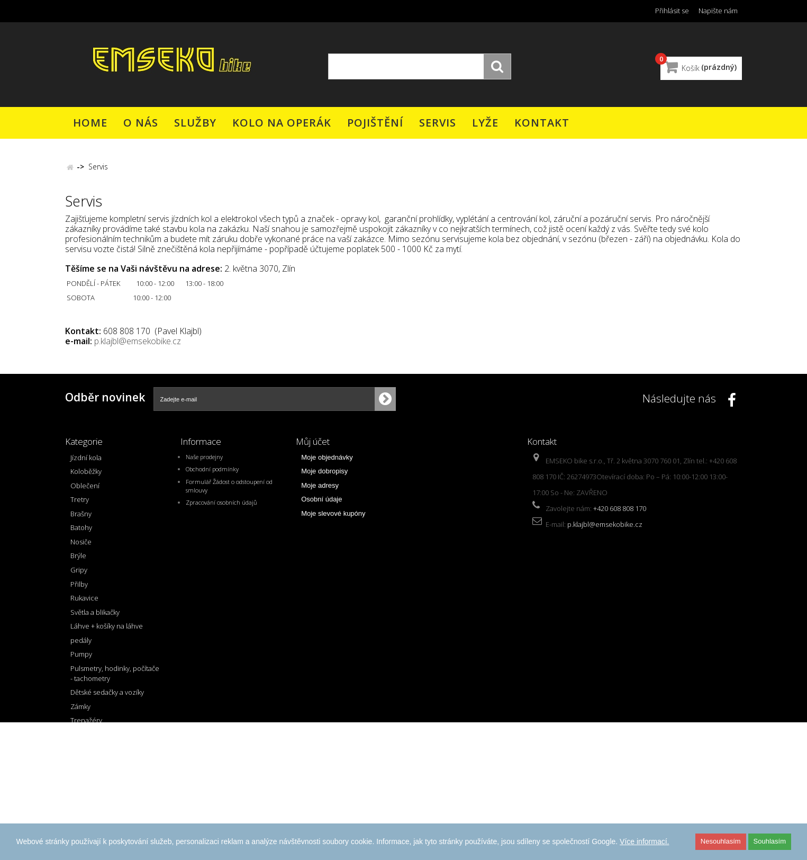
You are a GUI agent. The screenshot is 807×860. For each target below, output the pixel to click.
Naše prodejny (204, 461)
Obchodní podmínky (212, 474)
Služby (195, 122)
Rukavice (84, 603)
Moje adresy (320, 490)
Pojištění (375, 122)
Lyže (485, 122)
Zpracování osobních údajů (221, 508)
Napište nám (718, 10)
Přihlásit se (672, 10)
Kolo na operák (281, 122)
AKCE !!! (81, 781)
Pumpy (81, 659)
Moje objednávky (327, 462)
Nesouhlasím (721, 841)
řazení (80, 753)
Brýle (78, 561)
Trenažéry (86, 725)
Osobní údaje (321, 504)
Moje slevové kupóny (333, 518)
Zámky (80, 711)
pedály (81, 645)
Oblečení (84, 490)
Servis (437, 122)
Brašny (81, 518)
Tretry (79, 504)
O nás (140, 122)
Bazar (79, 796)
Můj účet (313, 441)
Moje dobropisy (324, 476)
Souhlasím (770, 841)
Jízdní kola (86, 462)
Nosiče (81, 546)
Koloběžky (86, 476)
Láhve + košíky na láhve (106, 631)
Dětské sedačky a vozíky (107, 697)
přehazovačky (92, 739)
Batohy (81, 533)
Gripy (78, 575)
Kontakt (541, 122)
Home (90, 122)
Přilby (79, 589)
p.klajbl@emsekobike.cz (137, 341)
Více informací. (644, 841)
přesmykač (87, 767)
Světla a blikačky (95, 617)
